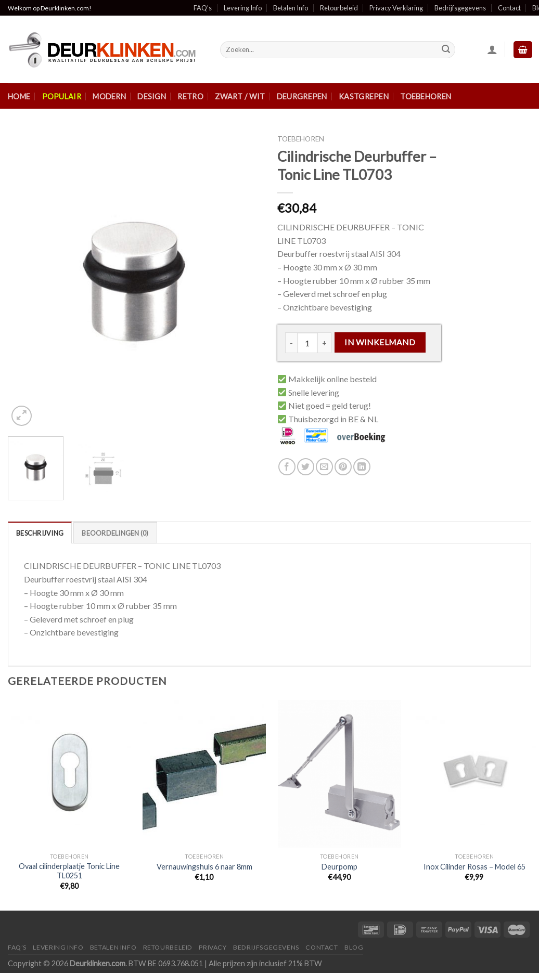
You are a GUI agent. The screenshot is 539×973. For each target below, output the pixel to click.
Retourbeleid (339, 8)
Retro (190, 96)
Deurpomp (339, 866)
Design (151, 96)
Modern (109, 96)
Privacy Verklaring (396, 8)
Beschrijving (39, 533)
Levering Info (243, 8)
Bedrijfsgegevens (460, 8)
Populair (61, 96)
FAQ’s (203, 8)
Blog (353, 947)
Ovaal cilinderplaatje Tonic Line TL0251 (69, 871)
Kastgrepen (364, 96)
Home (19, 96)
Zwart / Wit (240, 96)
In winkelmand (379, 342)
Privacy (212, 947)
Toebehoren (425, 96)
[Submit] (446, 50)
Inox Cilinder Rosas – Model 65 (474, 866)
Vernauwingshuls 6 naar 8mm (204, 866)
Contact (509, 8)
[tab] (40, 532)
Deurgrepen (302, 96)
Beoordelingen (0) (115, 533)
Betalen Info (290, 8)
